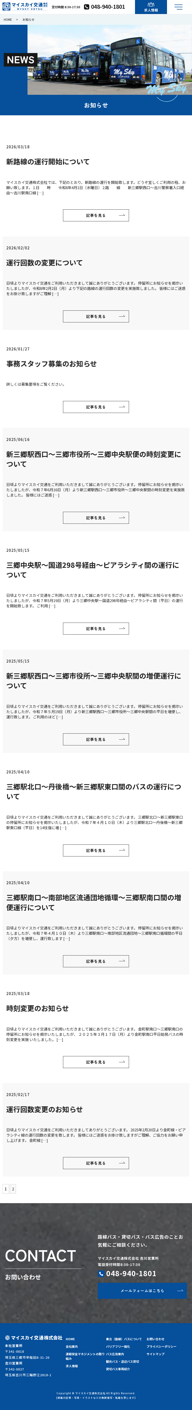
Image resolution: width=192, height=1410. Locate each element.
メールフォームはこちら (142, 1290)
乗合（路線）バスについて (124, 1339)
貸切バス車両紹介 (118, 1369)
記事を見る (96, 215)
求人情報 (72, 1366)
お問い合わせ (155, 1339)
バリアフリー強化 (118, 1346)
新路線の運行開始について (48, 161)
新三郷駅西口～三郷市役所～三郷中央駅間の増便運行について (93, 680)
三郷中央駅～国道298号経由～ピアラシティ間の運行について (92, 570)
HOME (8, 19)
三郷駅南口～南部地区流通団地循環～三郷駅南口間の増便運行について (93, 902)
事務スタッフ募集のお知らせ (51, 363)
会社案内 (72, 1346)
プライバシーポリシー (161, 1346)
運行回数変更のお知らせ (44, 1109)
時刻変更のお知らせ (37, 1008)
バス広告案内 (115, 1354)
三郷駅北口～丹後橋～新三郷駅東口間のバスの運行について (93, 791)
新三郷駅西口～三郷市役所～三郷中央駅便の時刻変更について (93, 459)
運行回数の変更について (44, 262)
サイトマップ (155, 1354)
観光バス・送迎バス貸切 (122, 1361)
